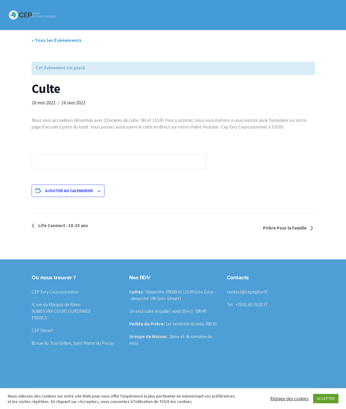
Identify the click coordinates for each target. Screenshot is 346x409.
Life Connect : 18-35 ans (62, 225)
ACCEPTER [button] (326, 398)
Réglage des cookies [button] (289, 398)
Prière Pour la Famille (285, 228)
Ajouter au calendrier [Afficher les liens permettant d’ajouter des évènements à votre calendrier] (69, 190)
